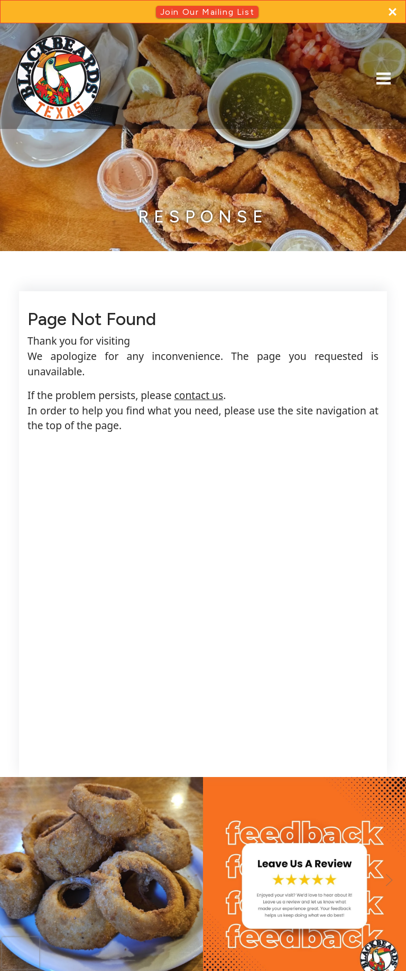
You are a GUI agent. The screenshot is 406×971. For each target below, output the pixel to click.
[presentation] (20, 953)
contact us (199, 395)
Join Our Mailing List (207, 12)
